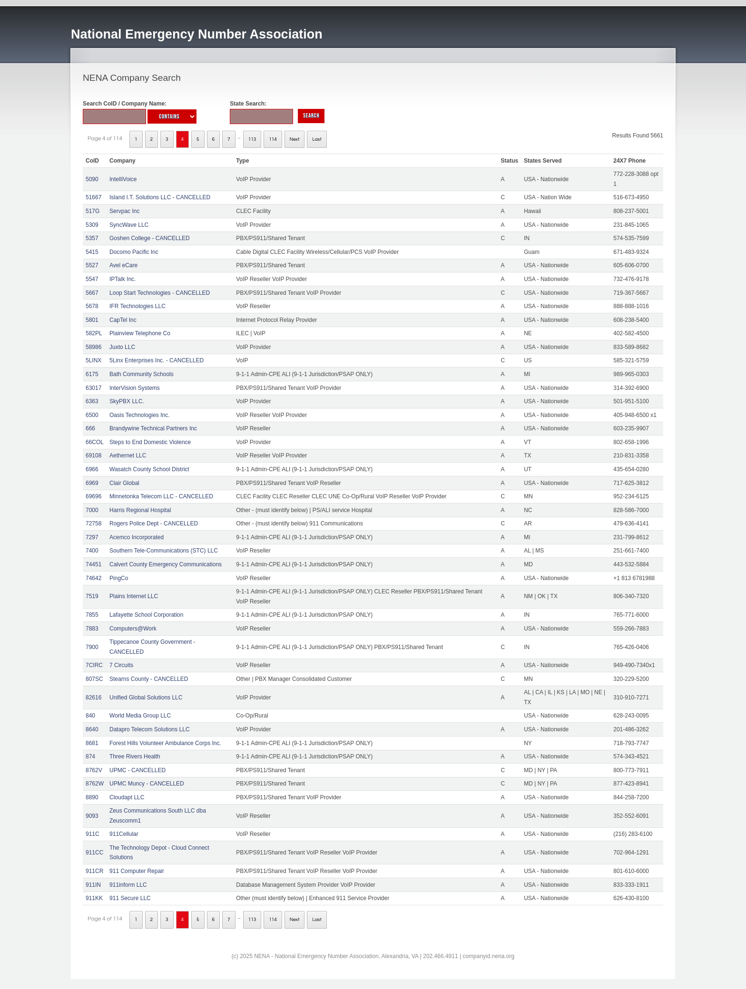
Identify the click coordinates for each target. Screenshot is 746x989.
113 (252, 139)
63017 (93, 388)
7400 (92, 550)
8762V (94, 770)
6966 (92, 469)
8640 (92, 729)
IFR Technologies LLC (137, 306)
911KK (94, 898)
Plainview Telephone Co (139, 333)
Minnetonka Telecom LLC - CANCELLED (161, 496)
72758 (93, 523)
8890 (92, 797)
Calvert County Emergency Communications (165, 564)
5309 (92, 225)
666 (90, 428)
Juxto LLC (122, 347)
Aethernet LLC (127, 455)
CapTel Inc (123, 320)
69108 (93, 455)
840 (90, 715)
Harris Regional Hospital (140, 510)
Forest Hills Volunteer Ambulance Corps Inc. (165, 743)
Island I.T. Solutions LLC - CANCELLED (159, 197)
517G (92, 211)
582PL (94, 333)
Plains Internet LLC (133, 596)
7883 (92, 628)
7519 (92, 596)
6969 (92, 483)
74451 (93, 564)
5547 (92, 279)
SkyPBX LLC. (126, 401)
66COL (95, 442)
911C (92, 834)
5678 (92, 306)
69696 (93, 496)
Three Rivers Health (134, 756)
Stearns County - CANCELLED (148, 679)
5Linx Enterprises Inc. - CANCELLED (156, 360)
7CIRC (94, 665)
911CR (94, 871)
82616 (93, 697)
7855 (92, 614)
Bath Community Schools (141, 374)
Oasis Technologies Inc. (139, 415)
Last (316, 139)
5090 (92, 179)
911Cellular (123, 834)
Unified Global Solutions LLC (145, 697)
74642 (93, 578)
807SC (94, 679)
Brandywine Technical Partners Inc (153, 428)
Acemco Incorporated (136, 537)
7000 (92, 510)
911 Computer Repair (136, 871)
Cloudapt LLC (126, 797)
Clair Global (124, 483)
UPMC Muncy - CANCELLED (146, 783)
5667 (92, 293)
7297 (92, 537)
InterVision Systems (134, 388)
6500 (92, 415)
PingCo (118, 578)
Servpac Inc (124, 211)
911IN (93, 885)
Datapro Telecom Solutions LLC (149, 729)
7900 (92, 647)
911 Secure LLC (130, 898)
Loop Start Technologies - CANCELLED (159, 293)
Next (295, 139)
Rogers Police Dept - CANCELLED (153, 523)
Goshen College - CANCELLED (149, 238)
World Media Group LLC (140, 715)
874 (90, 756)
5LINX (93, 360)
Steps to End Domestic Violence (150, 442)
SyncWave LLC (128, 225)
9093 (92, 816)
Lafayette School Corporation (146, 614)
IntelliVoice (123, 179)
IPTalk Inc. (122, 279)
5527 (92, 265)
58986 (93, 347)
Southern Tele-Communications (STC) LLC (163, 550)
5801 (92, 320)
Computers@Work (133, 628)
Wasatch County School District (149, 469)
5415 (92, 252)
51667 (93, 197)
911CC (94, 852)
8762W (95, 783)
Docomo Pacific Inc (133, 252)
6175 (92, 374)
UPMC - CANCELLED (137, 770)
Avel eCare (123, 265)
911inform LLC (128, 885)
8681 (92, 743)
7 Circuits (121, 665)
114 (273, 139)
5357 (92, 238)
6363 (92, 401)
